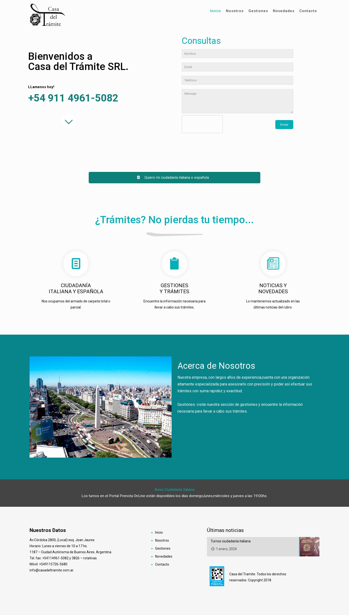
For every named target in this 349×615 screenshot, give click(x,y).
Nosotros (162, 540)
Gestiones (162, 548)
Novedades (163, 556)
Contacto (162, 564)
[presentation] (218, 124)
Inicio (159, 532)
